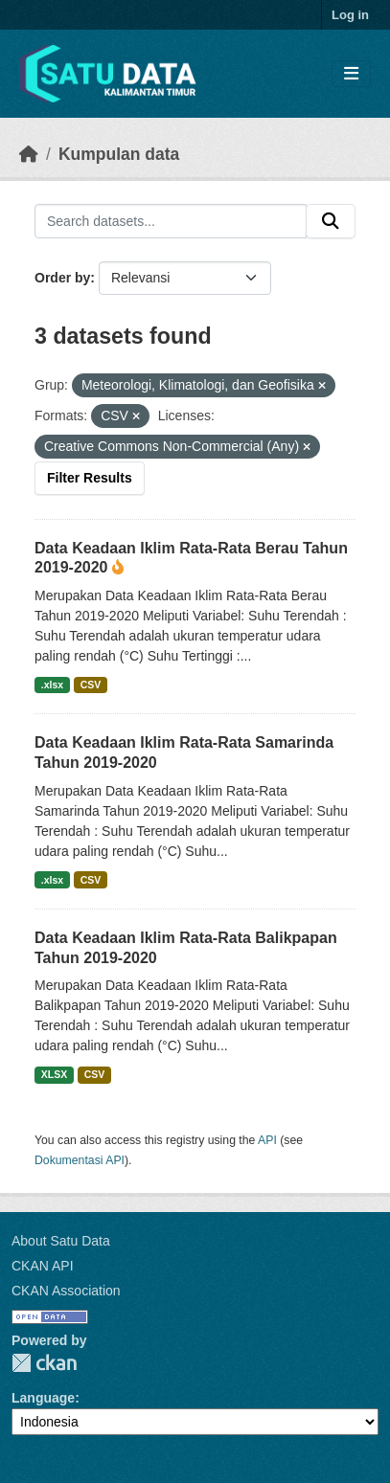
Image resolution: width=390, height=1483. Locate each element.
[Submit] (331, 221)
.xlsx (52, 684)
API (267, 1140)
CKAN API (42, 1265)
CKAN (44, 1363)
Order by (62, 277)
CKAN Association (66, 1290)
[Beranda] (28, 154)
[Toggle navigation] (351, 74)
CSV (91, 684)
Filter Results (89, 477)
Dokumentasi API (79, 1160)
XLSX (54, 1074)
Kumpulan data (118, 154)
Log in (350, 15)
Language (43, 1397)
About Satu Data (60, 1240)
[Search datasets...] (170, 221)
